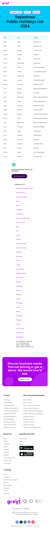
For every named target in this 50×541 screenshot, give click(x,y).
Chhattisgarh (19, 214)
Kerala (18, 260)
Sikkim (18, 311)
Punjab (18, 307)
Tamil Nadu (19, 316)
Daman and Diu (20, 222)
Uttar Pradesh (20, 328)
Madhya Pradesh (21, 273)
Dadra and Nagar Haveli (23, 218)
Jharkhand (19, 252)
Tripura (18, 324)
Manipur (18, 282)
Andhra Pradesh (20, 193)
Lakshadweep (20, 269)
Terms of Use (36, 526)
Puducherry (19, 303)
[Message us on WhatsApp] (25, 508)
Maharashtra (20, 277)
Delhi (17, 226)
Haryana (18, 239)
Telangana (19, 320)
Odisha (18, 299)
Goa (17, 231)
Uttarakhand (19, 333)
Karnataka (19, 256)
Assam (18, 201)
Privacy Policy (29, 526)
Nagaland (19, 294)
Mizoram (18, 290)
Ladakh (18, 265)
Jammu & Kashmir (21, 248)
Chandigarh (19, 209)
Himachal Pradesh (21, 243)
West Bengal (19, 337)
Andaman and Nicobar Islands (24, 188)
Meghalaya (19, 286)
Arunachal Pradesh (21, 197)
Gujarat (18, 235)
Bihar (17, 205)
